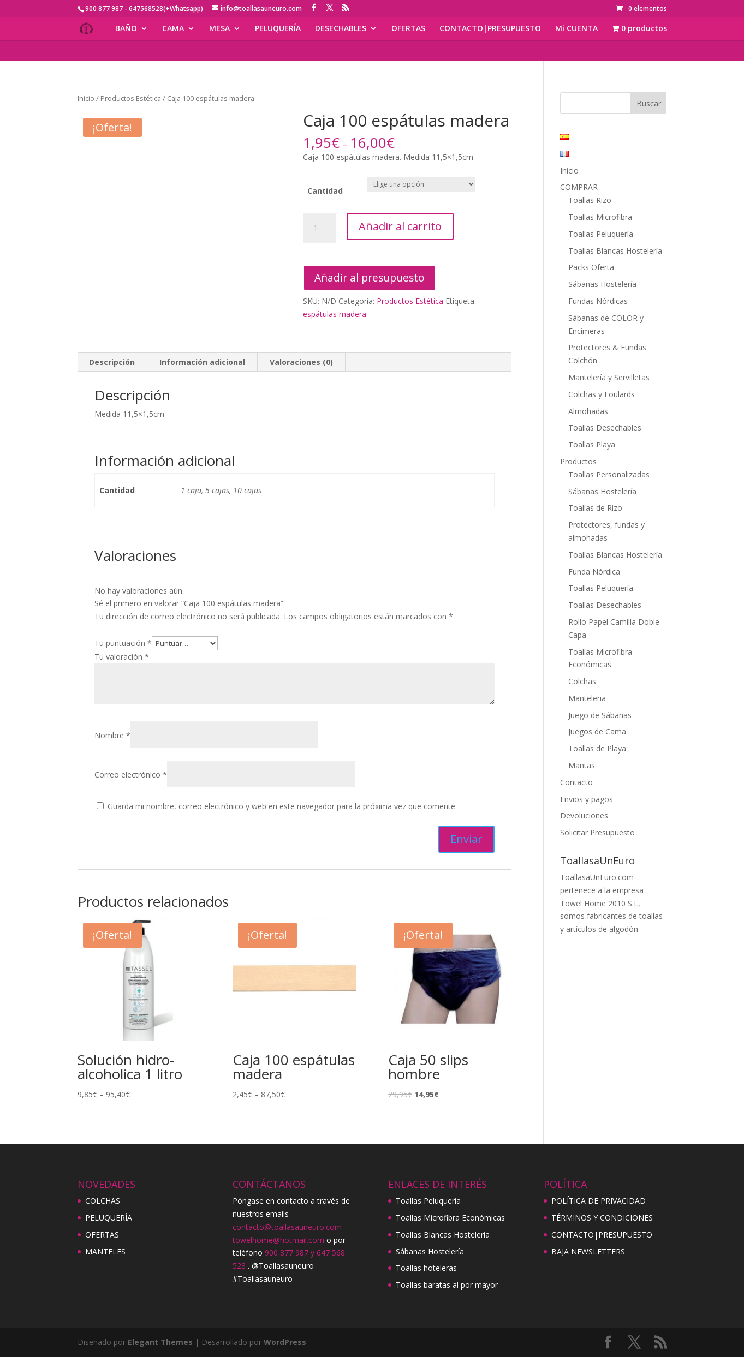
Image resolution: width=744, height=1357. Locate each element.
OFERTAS (408, 29)
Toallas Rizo (589, 200)
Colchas (582, 681)
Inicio (86, 98)
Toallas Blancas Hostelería (615, 251)
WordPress (285, 1342)
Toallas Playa (591, 444)
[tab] (112, 362)
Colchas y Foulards (601, 394)
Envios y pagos (586, 799)
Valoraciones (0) (301, 362)
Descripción (112, 362)
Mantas (581, 765)
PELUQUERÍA (278, 29)
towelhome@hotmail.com (278, 1240)
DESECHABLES (340, 29)
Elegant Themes (160, 1342)
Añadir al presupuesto (369, 277)
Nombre (112, 735)
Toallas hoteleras (426, 1268)
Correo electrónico (130, 774)
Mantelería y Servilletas (609, 377)
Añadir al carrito (400, 226)
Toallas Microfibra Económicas (450, 1217)
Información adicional (202, 362)
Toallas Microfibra (600, 217)
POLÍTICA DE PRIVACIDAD (598, 1200)
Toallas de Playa (597, 748)
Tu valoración (121, 656)
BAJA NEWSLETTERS (588, 1251)
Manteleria (587, 698)
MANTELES (105, 1251)
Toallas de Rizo (595, 508)
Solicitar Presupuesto (597, 832)
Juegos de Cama (597, 731)
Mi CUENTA (576, 29)
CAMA (173, 29)
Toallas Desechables (604, 427)
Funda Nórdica (594, 571)
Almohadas (588, 411)
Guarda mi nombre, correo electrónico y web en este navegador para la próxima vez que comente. (282, 806)
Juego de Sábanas (600, 715)
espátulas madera (334, 314)
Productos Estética (130, 98)
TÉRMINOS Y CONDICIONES (602, 1217)
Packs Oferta (591, 267)
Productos (578, 461)
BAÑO (126, 29)
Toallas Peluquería (600, 234)
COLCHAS (102, 1200)
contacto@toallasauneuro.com (287, 1227)
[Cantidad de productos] (319, 228)
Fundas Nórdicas (598, 301)
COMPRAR (579, 187)
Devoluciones (584, 815)
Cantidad (325, 191)
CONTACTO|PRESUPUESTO (490, 29)
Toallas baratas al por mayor (447, 1285)
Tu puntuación (123, 643)
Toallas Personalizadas (609, 474)
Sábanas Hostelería (602, 284)
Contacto (576, 782)
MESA (219, 29)
